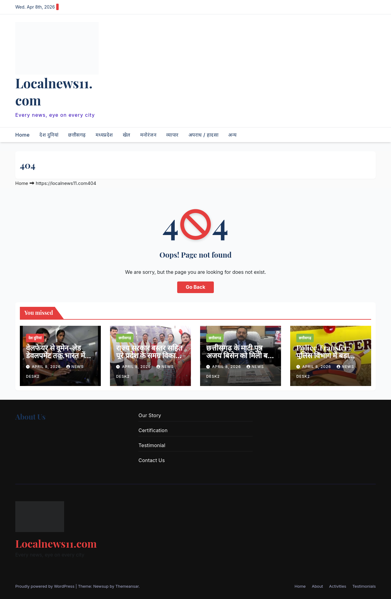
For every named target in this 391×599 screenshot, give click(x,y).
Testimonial (151, 445)
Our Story (149, 415)
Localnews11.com (54, 91)
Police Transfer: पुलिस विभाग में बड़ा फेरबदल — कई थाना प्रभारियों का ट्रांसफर (323, 359)
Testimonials (364, 586)
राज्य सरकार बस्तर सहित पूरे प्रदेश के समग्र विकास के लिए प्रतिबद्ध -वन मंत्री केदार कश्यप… (149, 359)
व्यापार (172, 135)
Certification (152, 430)
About (317, 586)
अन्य (232, 135)
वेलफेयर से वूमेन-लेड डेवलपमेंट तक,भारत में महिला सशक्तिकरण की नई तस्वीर (56, 359)
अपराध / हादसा (203, 135)
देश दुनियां (48, 135)
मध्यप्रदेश (104, 135)
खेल (126, 135)
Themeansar (127, 586)
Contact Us (151, 460)
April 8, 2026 (47, 366)
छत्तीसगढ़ (77, 135)
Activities (337, 586)
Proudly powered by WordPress (45, 586)
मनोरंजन (148, 135)
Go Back (195, 287)
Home (22, 135)
